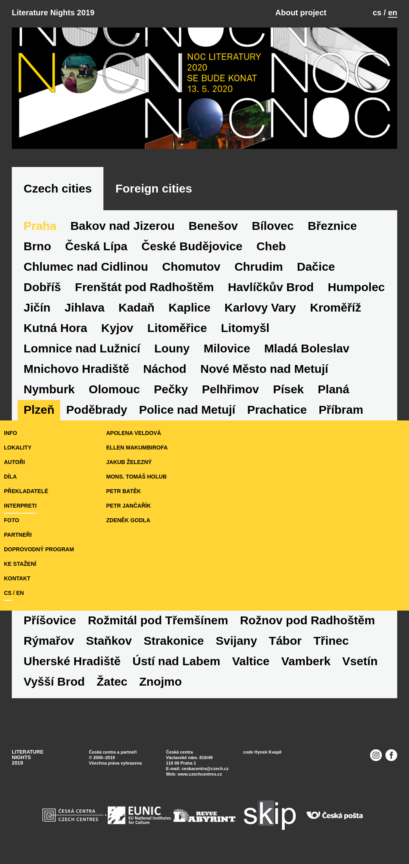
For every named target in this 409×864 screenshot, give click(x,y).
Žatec (112, 681)
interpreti (20, 506)
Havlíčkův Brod (271, 287)
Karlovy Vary (260, 307)
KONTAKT (17, 578)
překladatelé (26, 491)
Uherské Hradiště (72, 661)
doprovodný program (39, 549)
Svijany (236, 640)
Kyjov (117, 327)
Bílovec (273, 225)
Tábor (285, 640)
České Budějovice (192, 246)
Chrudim (258, 266)
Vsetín (360, 661)
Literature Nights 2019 (53, 12)
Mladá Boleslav (307, 348)
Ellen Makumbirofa (137, 447)
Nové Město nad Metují (264, 368)
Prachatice (277, 409)
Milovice (227, 348)
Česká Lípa (96, 246)
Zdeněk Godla (128, 520)
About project (300, 12)
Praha (40, 225)
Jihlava (84, 307)
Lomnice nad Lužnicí (82, 348)
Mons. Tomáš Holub (136, 476)
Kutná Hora (55, 327)
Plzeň (39, 409)
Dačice (316, 266)
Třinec (331, 640)
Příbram (341, 409)
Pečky (171, 389)
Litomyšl (245, 327)
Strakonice (174, 640)
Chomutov (191, 266)
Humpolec (356, 287)
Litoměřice (177, 327)
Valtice (250, 661)
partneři (18, 535)
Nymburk (49, 389)
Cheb (271, 246)
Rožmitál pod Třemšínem (158, 620)
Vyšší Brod (54, 681)
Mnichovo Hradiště (76, 368)
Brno (37, 246)
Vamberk (305, 661)
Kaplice (189, 307)
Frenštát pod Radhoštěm (144, 287)
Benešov (213, 225)
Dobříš (42, 287)
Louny (172, 348)
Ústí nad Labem (176, 661)
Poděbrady (96, 409)
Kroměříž (335, 307)
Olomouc (114, 389)
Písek (288, 389)
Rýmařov (49, 640)
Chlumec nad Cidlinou (86, 266)
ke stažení (20, 564)
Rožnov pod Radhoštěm (307, 620)
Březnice (332, 225)
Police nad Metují (187, 409)
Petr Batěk (123, 491)
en (392, 12)
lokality (17, 447)
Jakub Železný (129, 462)
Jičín (37, 307)
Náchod (164, 368)
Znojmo (160, 681)
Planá (333, 389)
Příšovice (50, 620)
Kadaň (136, 307)
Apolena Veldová (133, 433)
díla (10, 476)
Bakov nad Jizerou (122, 225)
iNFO (10, 433)
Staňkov (109, 640)
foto (11, 520)
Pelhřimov (230, 389)
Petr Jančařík (128, 506)
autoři (14, 462)
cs (377, 12)
